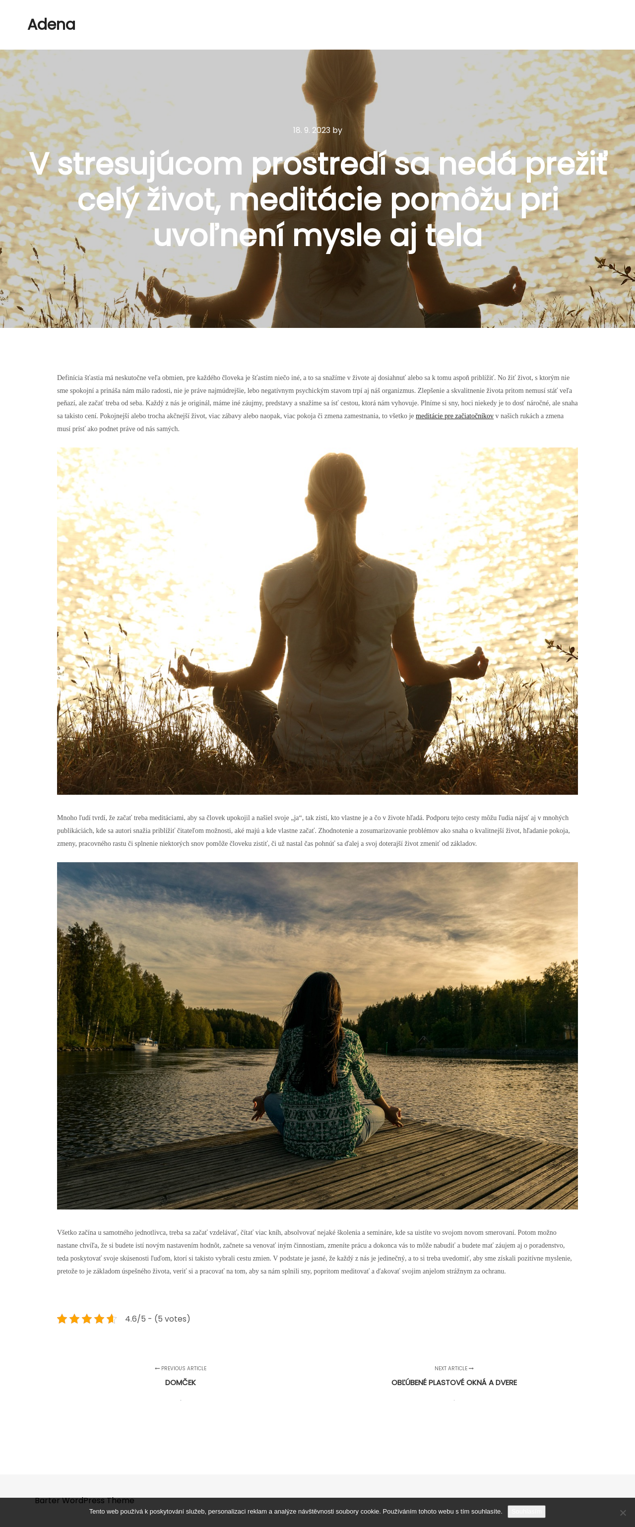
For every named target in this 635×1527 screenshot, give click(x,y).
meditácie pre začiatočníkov (455, 416)
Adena (51, 24)
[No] (623, 1513)
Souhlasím (526, 1511)
